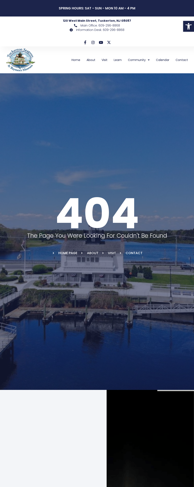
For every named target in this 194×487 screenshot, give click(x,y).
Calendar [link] (162, 60)
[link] (188, 26)
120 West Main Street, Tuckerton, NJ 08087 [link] (97, 21)
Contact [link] (182, 60)
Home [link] (75, 60)
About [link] (91, 60)
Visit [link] (104, 60)
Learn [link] (118, 60)
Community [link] (139, 60)
